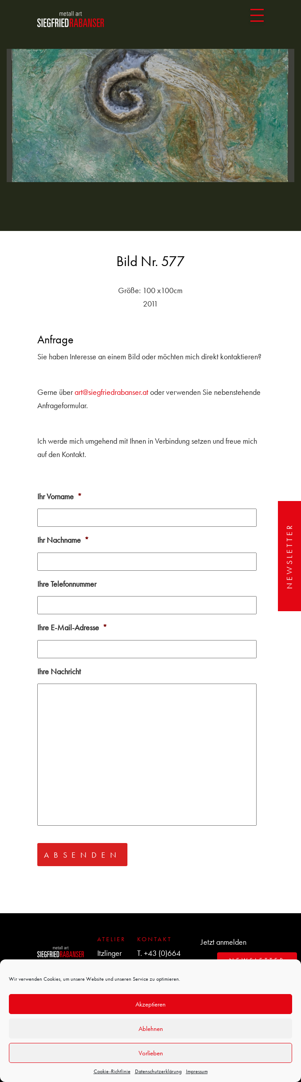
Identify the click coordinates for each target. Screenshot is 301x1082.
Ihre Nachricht (59, 671)
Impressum (197, 1071)
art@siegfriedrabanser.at (111, 392)
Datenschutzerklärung (158, 1071)
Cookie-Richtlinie (112, 1071)
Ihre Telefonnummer (66, 584)
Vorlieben (151, 1053)
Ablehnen (151, 1028)
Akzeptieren (150, 1004)
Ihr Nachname (63, 540)
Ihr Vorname (59, 496)
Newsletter (289, 556)
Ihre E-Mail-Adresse (72, 627)
